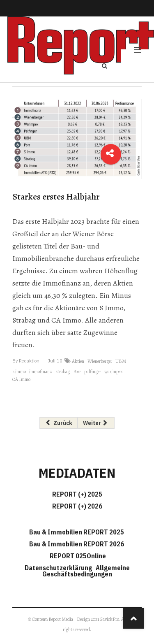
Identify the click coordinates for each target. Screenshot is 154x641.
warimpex (113, 371)
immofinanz (40, 371)
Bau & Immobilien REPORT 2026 (76, 544)
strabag (62, 371)
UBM (120, 361)
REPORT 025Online (77, 556)
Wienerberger (99, 361)
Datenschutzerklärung (59, 568)
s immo (19, 371)
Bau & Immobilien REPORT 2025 (76, 532)
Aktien (78, 361)
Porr (77, 371)
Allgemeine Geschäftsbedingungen (86, 571)
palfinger (92, 371)
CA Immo (21, 379)
